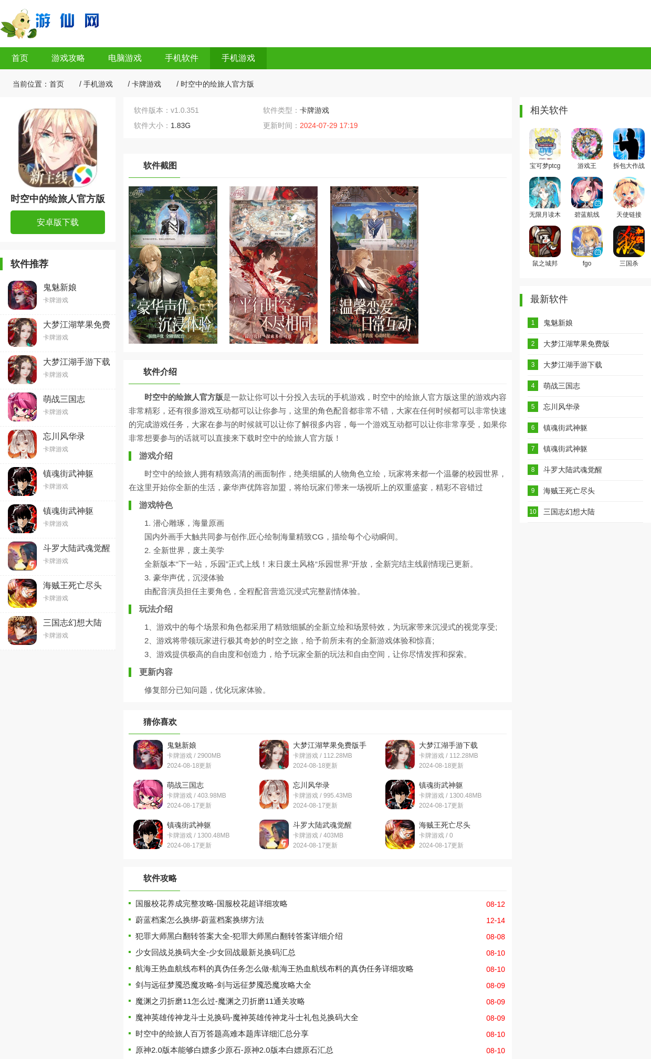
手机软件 (181, 58)
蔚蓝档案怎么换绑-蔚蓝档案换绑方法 (199, 919)
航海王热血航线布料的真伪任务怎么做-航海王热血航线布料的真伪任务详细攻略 (274, 968)
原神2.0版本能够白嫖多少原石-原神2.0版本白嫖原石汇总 (234, 1049)
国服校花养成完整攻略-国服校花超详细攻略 (211, 903)
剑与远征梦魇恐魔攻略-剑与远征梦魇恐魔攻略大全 (223, 984)
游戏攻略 (68, 58)
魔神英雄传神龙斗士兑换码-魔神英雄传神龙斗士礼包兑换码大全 (247, 1017)
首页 (20, 58)
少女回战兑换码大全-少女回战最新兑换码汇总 (215, 952)
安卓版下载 (58, 222)
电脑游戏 (125, 58)
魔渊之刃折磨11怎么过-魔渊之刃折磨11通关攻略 (220, 1001)
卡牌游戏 (146, 84)
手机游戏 (238, 58)
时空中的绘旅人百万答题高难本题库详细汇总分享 (222, 1033)
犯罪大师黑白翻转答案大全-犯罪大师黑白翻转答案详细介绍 (239, 935)
